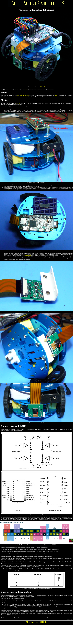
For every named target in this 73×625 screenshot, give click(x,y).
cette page (18, 103)
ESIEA (26, 89)
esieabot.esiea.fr (41, 86)
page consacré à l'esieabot (23, 95)
